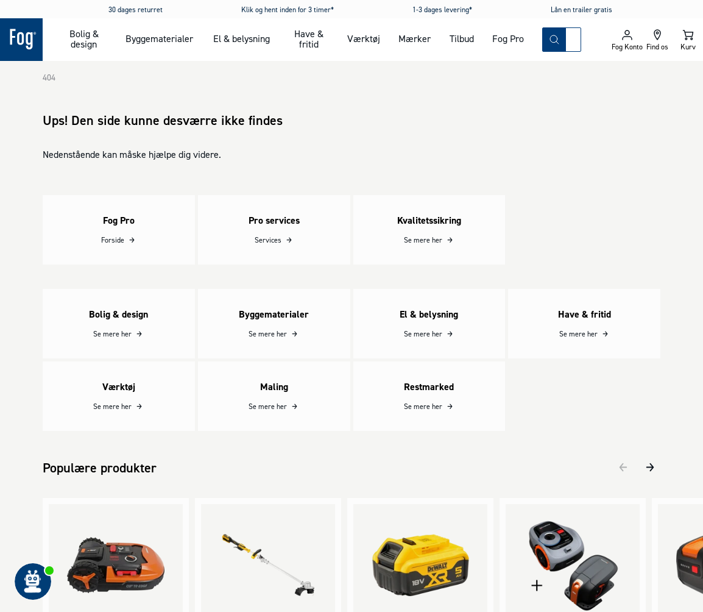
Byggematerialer (159, 38)
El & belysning (241, 38)
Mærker (414, 38)
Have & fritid (308, 38)
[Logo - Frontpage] (21, 39)
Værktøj (363, 38)
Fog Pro (508, 38)
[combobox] (573, 39)
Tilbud (462, 38)
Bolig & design (84, 38)
